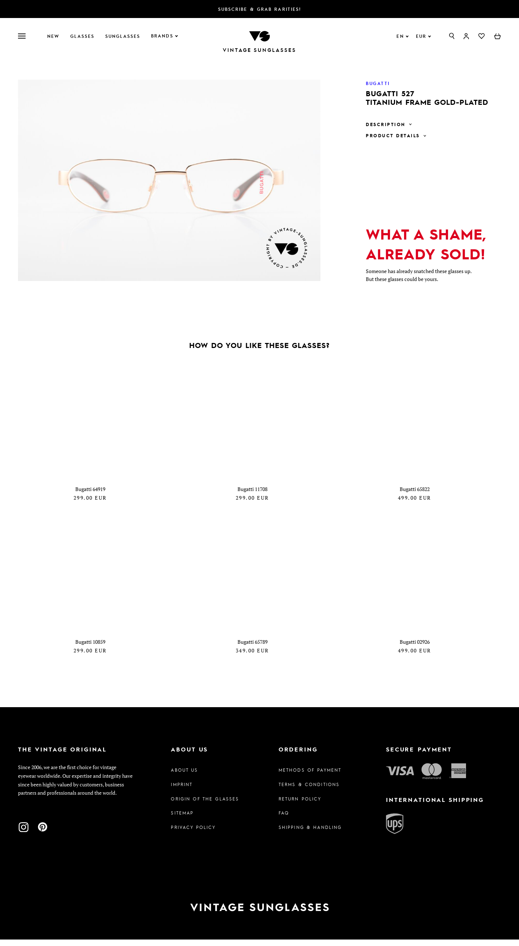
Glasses (82, 36)
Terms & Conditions (309, 790)
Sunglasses (122, 36)
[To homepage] (259, 35)
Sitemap (182, 819)
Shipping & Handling (310, 833)
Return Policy (300, 805)
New (53, 36)
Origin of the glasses (205, 805)
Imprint (181, 790)
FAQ (284, 819)
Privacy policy (193, 833)
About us (184, 776)
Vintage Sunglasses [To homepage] (259, 50)
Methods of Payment (310, 776)
